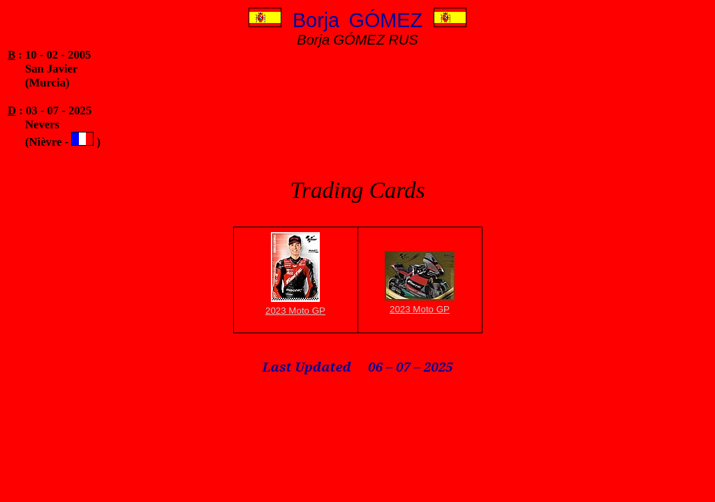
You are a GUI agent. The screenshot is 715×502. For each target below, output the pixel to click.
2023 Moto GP (295, 310)
